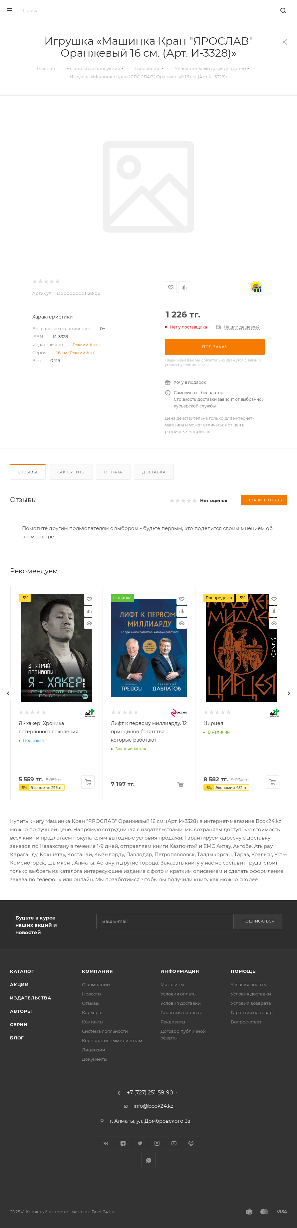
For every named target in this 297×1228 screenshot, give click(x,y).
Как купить (71, 472)
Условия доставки (180, 1003)
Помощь (243, 971)
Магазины (172, 984)
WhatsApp (149, 1160)
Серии (19, 1024)
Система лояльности (105, 1031)
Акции (19, 984)
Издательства (30, 997)
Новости (91, 993)
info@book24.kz (153, 1106)
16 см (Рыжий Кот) (76, 352)
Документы (94, 1059)
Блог (17, 1037)
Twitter (140, 1143)
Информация (179, 971)
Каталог (22, 971)
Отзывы (27, 472)
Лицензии (93, 1049)
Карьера (91, 1012)
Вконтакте (106, 1143)
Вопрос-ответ (246, 1021)
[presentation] (8, 693)
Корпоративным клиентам (112, 1040)
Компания (97, 971)
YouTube (174, 1143)
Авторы (21, 1011)
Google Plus (191, 1143)
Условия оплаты (178, 993)
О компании (96, 984)
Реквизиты (172, 1021)
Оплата (113, 472)
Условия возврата (251, 1003)
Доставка (153, 472)
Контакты (92, 1021)
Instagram (157, 1143)
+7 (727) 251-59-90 (150, 1092)
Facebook (123, 1143)
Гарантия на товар (181, 1012)
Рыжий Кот (85, 344)
